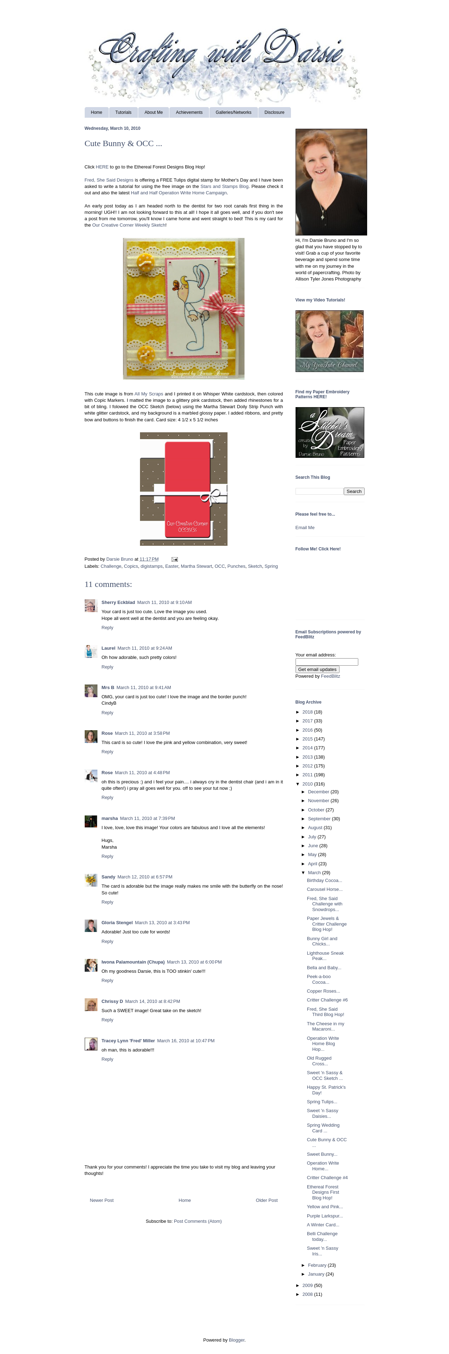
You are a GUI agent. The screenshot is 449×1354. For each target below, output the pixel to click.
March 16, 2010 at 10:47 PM (185, 1040)
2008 (308, 1294)
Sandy (109, 876)
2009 (308, 1285)
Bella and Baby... (324, 967)
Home (96, 112)
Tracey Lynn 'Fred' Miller (128, 1040)
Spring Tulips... (322, 1101)
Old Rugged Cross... (319, 1060)
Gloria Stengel (117, 922)
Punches (237, 566)
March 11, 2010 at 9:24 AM (145, 648)
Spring (271, 566)
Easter (171, 566)
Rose (107, 733)
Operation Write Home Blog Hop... (323, 1044)
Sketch (255, 566)
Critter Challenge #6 (327, 1000)
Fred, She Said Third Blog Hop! (325, 1011)
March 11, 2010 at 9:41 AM (144, 687)
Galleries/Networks (234, 112)
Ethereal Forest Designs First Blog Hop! (323, 1192)
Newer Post (102, 1200)
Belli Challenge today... (322, 1236)
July (313, 836)
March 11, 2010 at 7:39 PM (147, 818)
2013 (308, 757)
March (315, 872)
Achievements (189, 112)
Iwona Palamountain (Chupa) (133, 962)
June (313, 845)
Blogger (237, 1340)
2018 (308, 712)
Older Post (266, 1200)
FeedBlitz (330, 676)
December (319, 791)
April (313, 863)
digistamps (152, 566)
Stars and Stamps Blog (224, 186)
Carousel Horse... (325, 889)
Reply (107, 627)
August (316, 827)
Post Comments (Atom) (198, 1221)
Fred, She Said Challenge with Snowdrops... (324, 904)
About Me (154, 112)
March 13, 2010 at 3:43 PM (162, 922)
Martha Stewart (196, 566)
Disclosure (275, 112)
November (319, 800)
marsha (110, 818)
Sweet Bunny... (322, 1154)
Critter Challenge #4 (327, 1177)
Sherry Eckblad (118, 602)
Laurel (109, 648)
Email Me (305, 527)
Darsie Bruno (120, 559)
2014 (308, 747)
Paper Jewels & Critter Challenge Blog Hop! (327, 924)
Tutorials (124, 112)
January (317, 1274)
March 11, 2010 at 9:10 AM (164, 602)
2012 (308, 765)
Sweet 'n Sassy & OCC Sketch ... (325, 1075)
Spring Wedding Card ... (323, 1127)
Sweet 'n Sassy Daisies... (322, 1113)
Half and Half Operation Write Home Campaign (179, 192)
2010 (308, 784)
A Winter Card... (323, 1224)
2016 (308, 730)
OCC (220, 566)
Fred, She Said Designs (109, 180)
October (317, 809)
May (313, 854)
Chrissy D (112, 1001)
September (320, 818)
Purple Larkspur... (325, 1216)
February (318, 1265)
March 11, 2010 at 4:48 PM (142, 772)
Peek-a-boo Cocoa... (319, 979)
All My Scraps (149, 393)
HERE (102, 167)
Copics (131, 566)
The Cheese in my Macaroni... (325, 1026)
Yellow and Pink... (325, 1206)
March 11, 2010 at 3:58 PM (142, 733)
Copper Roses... (323, 991)
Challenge (111, 566)
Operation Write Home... (323, 1165)
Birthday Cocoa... (324, 880)
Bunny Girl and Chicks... (322, 941)
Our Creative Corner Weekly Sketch (128, 225)
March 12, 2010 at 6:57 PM (145, 876)
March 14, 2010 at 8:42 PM (152, 1001)
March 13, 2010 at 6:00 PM (194, 962)
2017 (308, 720)
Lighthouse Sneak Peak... (325, 955)
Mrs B (108, 687)
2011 (308, 774)
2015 (308, 739)
